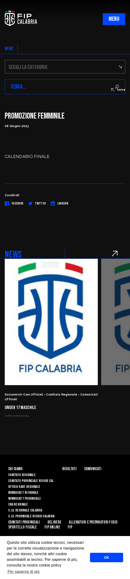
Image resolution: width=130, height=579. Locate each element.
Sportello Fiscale (22, 527)
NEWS (9, 48)
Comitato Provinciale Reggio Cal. (31, 481)
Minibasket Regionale (23, 492)
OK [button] (106, 557)
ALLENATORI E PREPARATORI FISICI (93, 522)
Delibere (54, 522)
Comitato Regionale (22, 475)
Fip (70, 527)
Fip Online (52, 527)
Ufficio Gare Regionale (24, 487)
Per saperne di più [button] (24, 572)
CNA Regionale (18, 504)
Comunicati (93, 468)
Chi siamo (15, 468)
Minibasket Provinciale (24, 498)
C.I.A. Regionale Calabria (25, 510)
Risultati (69, 468)
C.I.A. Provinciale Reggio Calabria (31, 516)
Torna (118, 89)
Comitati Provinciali (24, 522)
